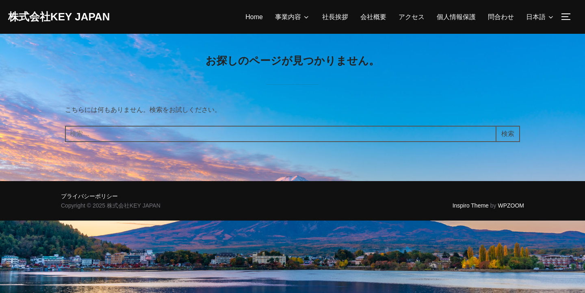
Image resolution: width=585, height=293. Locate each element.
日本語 (540, 17)
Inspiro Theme (471, 205)
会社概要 (373, 16)
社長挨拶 (335, 16)
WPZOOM (511, 205)
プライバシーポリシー (89, 196)
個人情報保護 (456, 16)
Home (254, 16)
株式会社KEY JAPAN (59, 17)
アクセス (412, 16)
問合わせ (501, 16)
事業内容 (292, 17)
